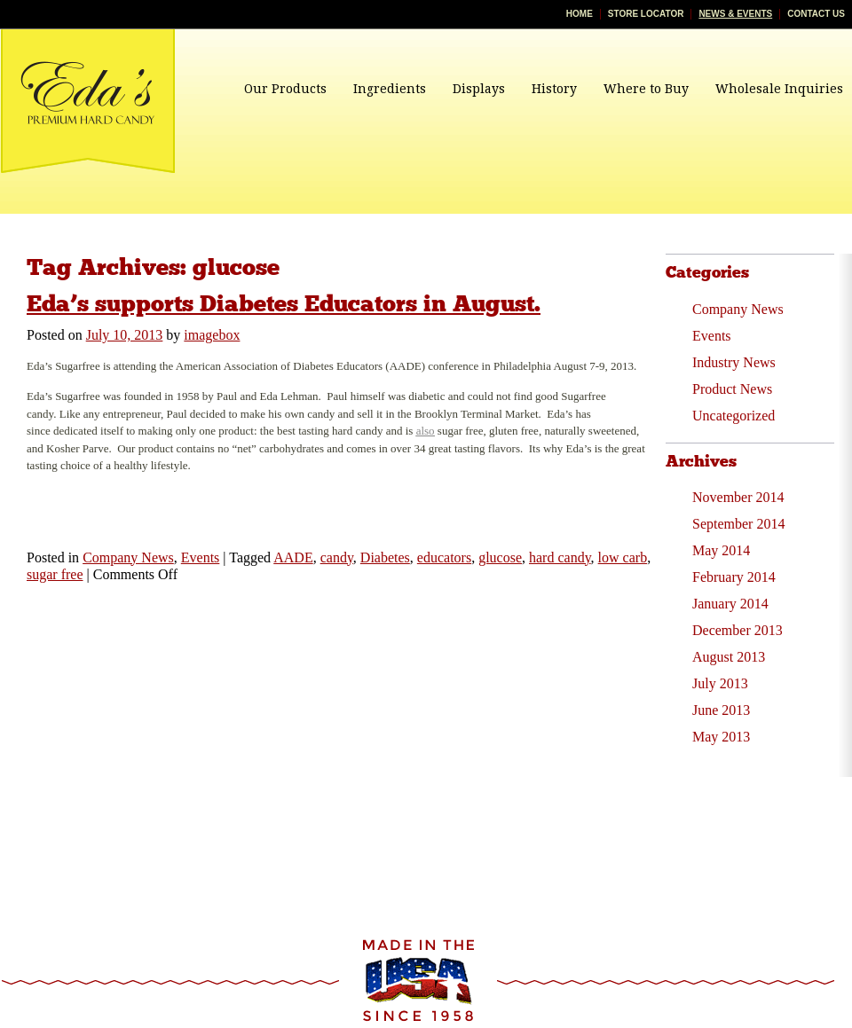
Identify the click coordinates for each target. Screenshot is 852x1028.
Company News (128, 557)
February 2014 (734, 577)
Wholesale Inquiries (779, 89)
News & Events (735, 14)
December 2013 (737, 630)
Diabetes (385, 557)
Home (579, 14)
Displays (479, 89)
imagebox (212, 334)
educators (444, 557)
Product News (732, 388)
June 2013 (721, 710)
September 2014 (738, 523)
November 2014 (738, 497)
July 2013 (720, 683)
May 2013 (721, 736)
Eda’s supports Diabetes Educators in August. (283, 303)
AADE (292, 557)
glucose (500, 557)
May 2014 (721, 550)
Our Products (285, 89)
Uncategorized (733, 415)
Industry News (734, 362)
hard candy (560, 557)
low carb (623, 557)
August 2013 (728, 656)
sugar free (55, 574)
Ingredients (389, 89)
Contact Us (816, 14)
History (554, 89)
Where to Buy (646, 89)
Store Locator (646, 14)
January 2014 (730, 603)
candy (336, 557)
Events (200, 557)
